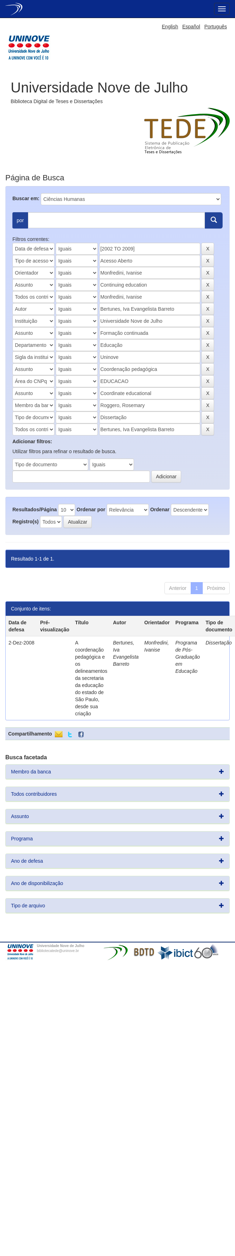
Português (215, 26)
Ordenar (159, 509)
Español (191, 26)
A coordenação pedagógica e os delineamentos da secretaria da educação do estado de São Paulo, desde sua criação (91, 678)
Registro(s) (25, 521)
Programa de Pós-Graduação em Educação (187, 657)
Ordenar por (91, 509)
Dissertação (219, 643)
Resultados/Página (34, 509)
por (20, 220)
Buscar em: (25, 198)
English (170, 26)
